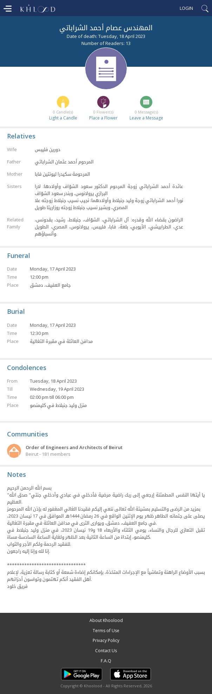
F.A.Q (106, 661)
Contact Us (106, 651)
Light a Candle (63, 118)
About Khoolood (106, 620)
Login (186, 8)
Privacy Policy (106, 640)
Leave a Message (146, 118)
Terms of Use (106, 631)
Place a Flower (103, 118)
